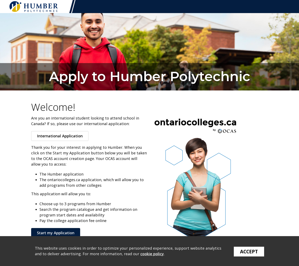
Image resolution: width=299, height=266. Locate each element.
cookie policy (152, 253)
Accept (249, 251)
